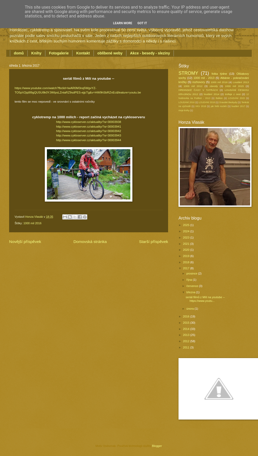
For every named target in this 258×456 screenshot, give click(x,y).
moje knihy (184, 110)
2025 (186, 225)
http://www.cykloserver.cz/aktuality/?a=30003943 (88, 135)
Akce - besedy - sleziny (150, 53)
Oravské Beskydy (228, 102)
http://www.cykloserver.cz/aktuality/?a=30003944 (88, 140)
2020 (186, 249)
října (189, 279)
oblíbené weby (109, 53)
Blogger (157, 445)
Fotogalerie (59, 53)
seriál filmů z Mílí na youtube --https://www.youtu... (205, 299)
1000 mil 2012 (193, 86)
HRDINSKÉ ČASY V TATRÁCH (198, 90)
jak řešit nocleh (219, 106)
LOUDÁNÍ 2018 (207, 102)
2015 (186, 322)
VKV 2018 (200, 106)
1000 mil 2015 (234, 86)
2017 (186, 268)
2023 (186, 237)
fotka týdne (219, 73)
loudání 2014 (211, 94)
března (191, 292)
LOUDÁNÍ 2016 (187, 102)
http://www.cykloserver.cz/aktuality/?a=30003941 (88, 126)
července (192, 286)
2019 (186, 256)
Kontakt (83, 53)
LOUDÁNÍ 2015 (236, 98)
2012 (186, 341)
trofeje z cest (233, 94)
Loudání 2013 (241, 82)
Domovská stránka (90, 241)
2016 (186, 316)
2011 (186, 347)
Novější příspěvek (25, 241)
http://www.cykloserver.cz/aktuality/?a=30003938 (88, 121)
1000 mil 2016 (32, 223)
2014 (186, 328)
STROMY (188, 73)
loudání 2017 (238, 106)
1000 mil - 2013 (203, 77)
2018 (186, 262)
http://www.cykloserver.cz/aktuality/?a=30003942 (88, 131)
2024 (186, 231)
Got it (142, 23)
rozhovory (198, 82)
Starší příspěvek (153, 241)
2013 (186, 334)
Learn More (122, 23)
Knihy (36, 53)
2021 (186, 243)
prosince (192, 273)
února (190, 308)
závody (214, 86)
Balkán (219, 98)
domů (19, 53)
